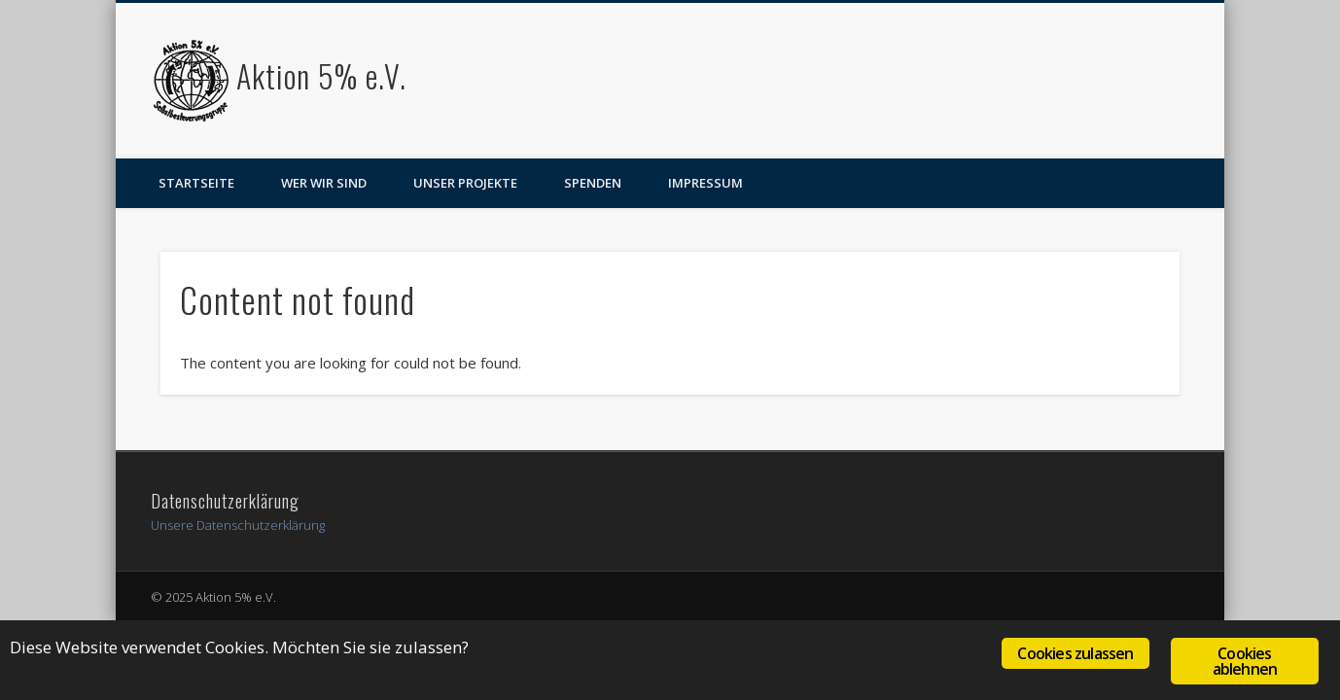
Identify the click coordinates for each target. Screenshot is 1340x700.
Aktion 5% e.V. (321, 75)
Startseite (196, 183)
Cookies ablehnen (1245, 661)
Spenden (592, 183)
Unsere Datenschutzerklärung (238, 525)
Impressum (705, 183)
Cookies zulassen (1075, 653)
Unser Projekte (465, 183)
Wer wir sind (324, 183)
